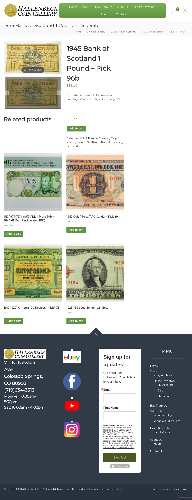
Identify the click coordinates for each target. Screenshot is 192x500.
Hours (157, 443)
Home (73, 7)
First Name (111, 407)
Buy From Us (103, 7)
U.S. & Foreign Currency (123, 31)
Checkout (163, 396)
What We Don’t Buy (167, 421)
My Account (165, 385)
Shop (86, 7)
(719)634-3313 (19, 390)
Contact (121, 14)
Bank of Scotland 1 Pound (93, 142)
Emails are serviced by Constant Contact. (118, 446)
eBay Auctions (163, 375)
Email (107, 389)
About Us (156, 439)
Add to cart (76, 128)
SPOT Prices (162, 432)
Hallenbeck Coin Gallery (37, 489)
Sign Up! (120, 457)
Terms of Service (161, 489)
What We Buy (163, 415)
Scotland (72, 146)
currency (116, 142)
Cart (160, 390)
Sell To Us (123, 7)
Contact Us (157, 451)
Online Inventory (96, 31)
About (106, 14)
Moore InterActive (114, 489)
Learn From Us (146, 7)
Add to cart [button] (13, 233)
